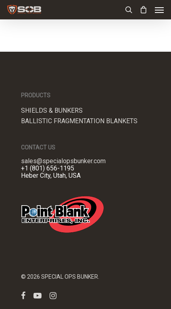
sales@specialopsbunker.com (63, 161)
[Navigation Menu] (159, 10)
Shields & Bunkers (52, 110)
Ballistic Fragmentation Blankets (79, 121)
